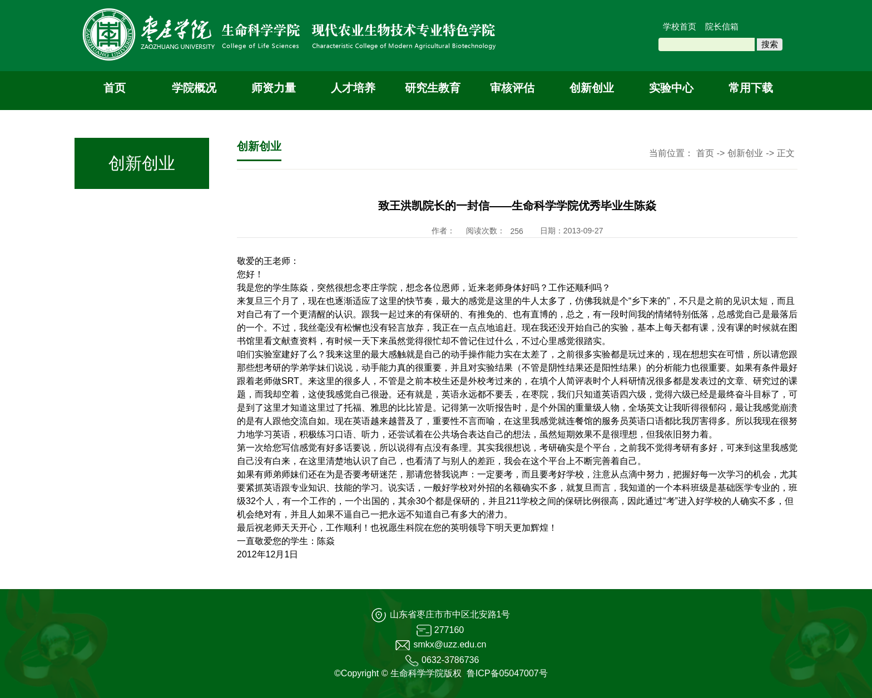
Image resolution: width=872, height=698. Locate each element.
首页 (114, 88)
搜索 (769, 44)
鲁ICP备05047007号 (507, 673)
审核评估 (512, 88)
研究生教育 (432, 88)
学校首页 (679, 26)
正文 (786, 153)
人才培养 (353, 88)
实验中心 (671, 88)
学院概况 (194, 88)
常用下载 (751, 88)
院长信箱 (722, 26)
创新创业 (591, 88)
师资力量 (273, 88)
